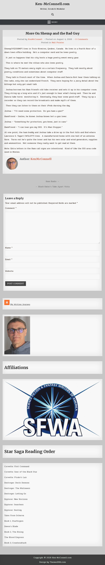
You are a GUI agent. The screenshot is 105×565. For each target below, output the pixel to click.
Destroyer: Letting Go (15, 493)
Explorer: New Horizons (16, 499)
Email (8, 259)
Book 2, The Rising (14, 531)
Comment (10, 208)
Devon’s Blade (11, 526)
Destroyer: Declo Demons (17, 482)
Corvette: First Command (17, 466)
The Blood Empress (14, 537)
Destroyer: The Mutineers (17, 488)
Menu (54, 22)
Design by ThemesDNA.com (52, 562)
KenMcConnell (35, 39)
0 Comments (82, 39)
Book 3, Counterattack (15, 542)
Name (8, 247)
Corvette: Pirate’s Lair (15, 477)
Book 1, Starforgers (14, 521)
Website (9, 271)
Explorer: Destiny (13, 510)
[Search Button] (52, 14)
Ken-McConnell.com (52, 4)
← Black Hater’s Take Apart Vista (52, 186)
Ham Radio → (52, 181)
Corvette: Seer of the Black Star (21, 471)
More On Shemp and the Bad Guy (52, 33)
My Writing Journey (20, 304)
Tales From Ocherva (14, 515)
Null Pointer (57, 42)
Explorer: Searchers (14, 504)
